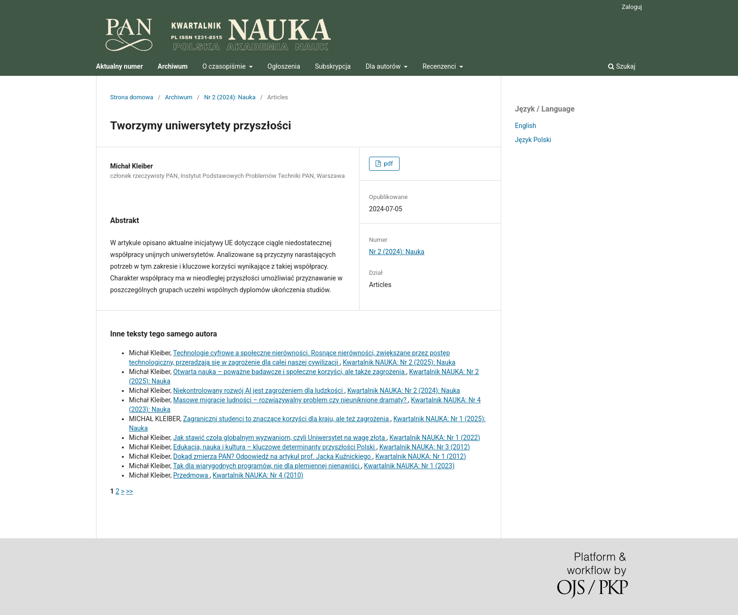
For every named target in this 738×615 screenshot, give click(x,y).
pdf (387, 163)
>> (129, 491)
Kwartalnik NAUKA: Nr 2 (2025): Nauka (399, 362)
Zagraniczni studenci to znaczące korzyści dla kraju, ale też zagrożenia (286, 419)
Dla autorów (384, 66)
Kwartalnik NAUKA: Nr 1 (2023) (409, 466)
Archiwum (179, 97)
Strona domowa (131, 97)
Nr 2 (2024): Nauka (230, 97)
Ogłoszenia (283, 66)
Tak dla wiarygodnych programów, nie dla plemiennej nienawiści (267, 466)
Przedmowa (191, 475)
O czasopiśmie (224, 66)
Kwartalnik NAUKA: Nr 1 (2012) (421, 456)
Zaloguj (632, 6)
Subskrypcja (333, 66)
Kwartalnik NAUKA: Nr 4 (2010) (258, 475)
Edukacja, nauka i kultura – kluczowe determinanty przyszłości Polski (275, 447)
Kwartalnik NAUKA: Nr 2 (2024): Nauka (403, 390)
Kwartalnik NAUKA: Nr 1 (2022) (434, 437)
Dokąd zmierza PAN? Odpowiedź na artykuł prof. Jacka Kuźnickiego (272, 456)
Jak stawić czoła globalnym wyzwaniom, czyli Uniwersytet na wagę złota (279, 437)
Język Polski (533, 140)
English (525, 125)
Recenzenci (440, 66)
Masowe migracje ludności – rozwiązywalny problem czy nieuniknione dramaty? (290, 400)
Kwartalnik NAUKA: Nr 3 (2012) (424, 447)
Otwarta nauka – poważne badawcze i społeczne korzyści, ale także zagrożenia (289, 371)
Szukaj (621, 66)
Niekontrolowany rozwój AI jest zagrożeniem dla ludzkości (259, 390)
